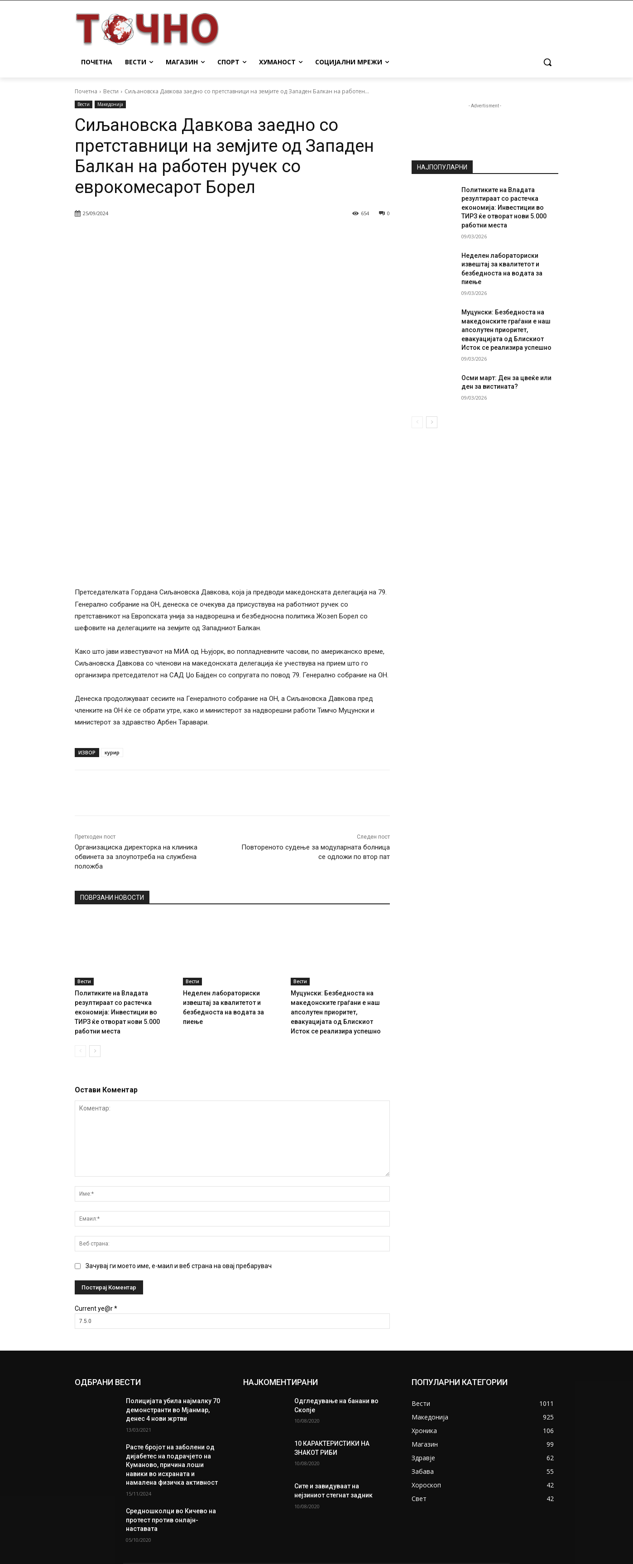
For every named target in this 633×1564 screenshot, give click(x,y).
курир (112, 635)
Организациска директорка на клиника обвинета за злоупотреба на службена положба (136, 740)
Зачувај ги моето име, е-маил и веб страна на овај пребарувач (179, 1147)
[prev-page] (80, 932)
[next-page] (95, 932)
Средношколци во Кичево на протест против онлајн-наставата (171, 1401)
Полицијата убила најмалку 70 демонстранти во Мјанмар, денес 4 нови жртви (173, 1291)
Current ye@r (96, 1189)
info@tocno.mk (324, 1518)
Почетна (86, 91)
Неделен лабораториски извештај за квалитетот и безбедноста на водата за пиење (232, 885)
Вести (111, 91)
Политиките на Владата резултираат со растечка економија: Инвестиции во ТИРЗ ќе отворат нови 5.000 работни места (120, 894)
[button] (547, 62)
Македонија (110, 104)
